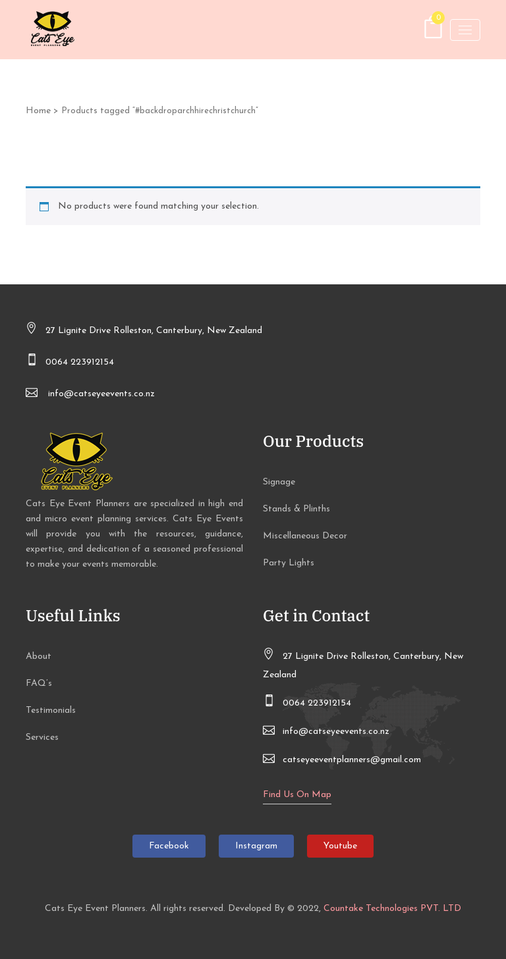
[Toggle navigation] (465, 30)
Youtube (340, 846)
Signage (279, 482)
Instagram (256, 846)
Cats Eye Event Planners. (96, 909)
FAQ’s (39, 683)
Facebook (169, 846)
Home (38, 111)
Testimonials (51, 710)
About (38, 656)
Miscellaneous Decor (305, 536)
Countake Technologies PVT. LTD (392, 909)
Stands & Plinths (296, 509)
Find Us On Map (297, 795)
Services (42, 737)
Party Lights (288, 563)
